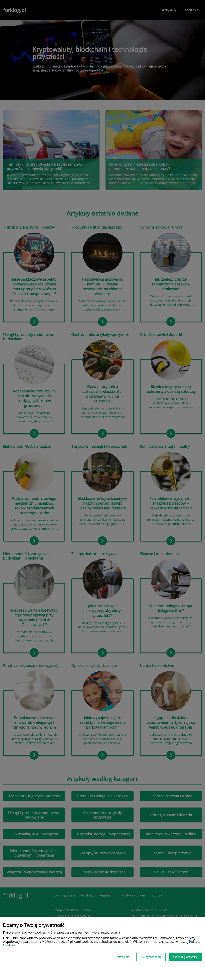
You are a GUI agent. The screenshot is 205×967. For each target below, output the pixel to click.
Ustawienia (122, 957)
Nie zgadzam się (151, 957)
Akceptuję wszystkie (185, 957)
